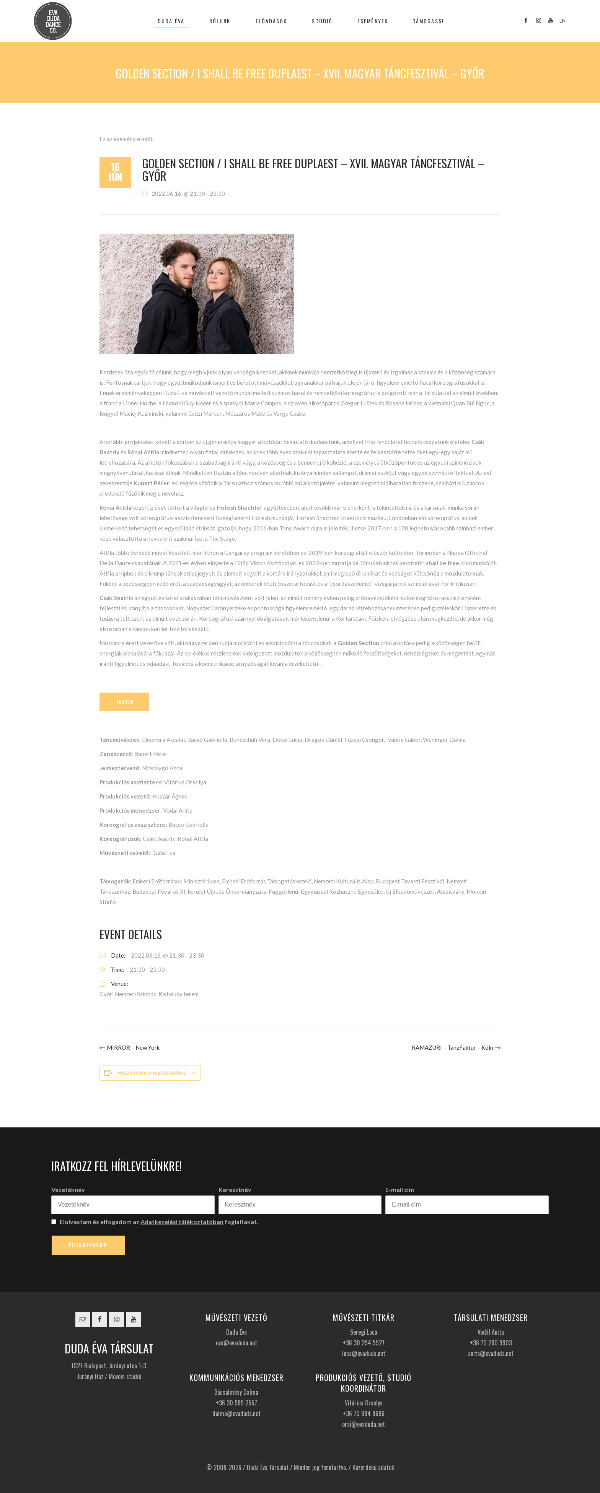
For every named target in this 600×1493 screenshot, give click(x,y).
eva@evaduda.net (236, 1342)
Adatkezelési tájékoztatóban (181, 1221)
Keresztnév (234, 1189)
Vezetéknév (68, 1189)
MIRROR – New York (133, 1047)
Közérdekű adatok (373, 1467)
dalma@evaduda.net (236, 1413)
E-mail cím (399, 1189)
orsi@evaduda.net (363, 1424)
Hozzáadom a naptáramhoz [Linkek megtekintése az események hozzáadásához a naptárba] (151, 1073)
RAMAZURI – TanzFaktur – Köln (452, 1047)
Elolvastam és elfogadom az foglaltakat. (154, 1221)
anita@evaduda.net (491, 1353)
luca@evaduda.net (363, 1353)
